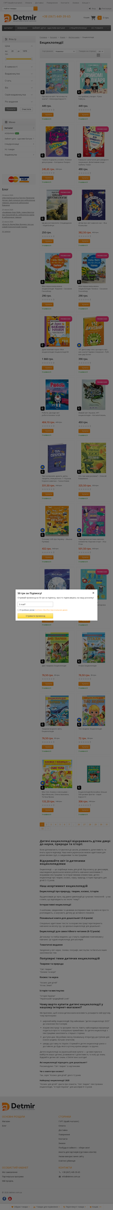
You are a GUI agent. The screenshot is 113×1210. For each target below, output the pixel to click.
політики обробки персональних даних (51, 610)
